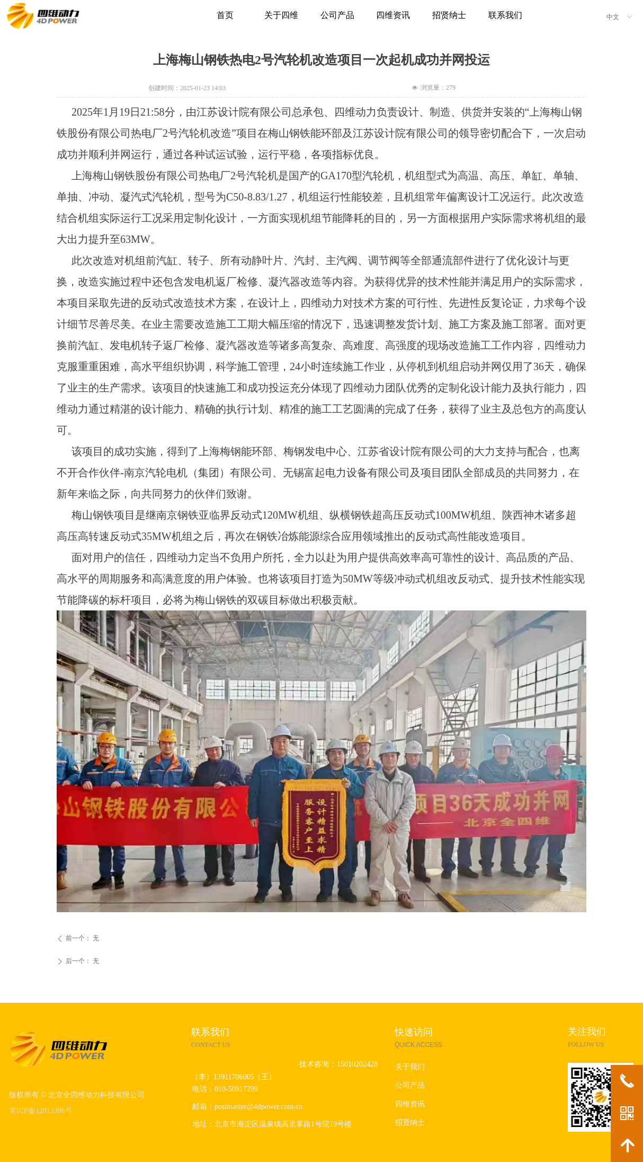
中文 (612, 17)
